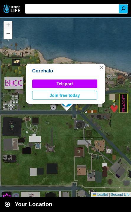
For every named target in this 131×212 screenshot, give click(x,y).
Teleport (65, 84)
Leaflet (100, 195)
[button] (101, 67)
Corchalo (42, 70)
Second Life (12, 8)
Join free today (65, 95)
